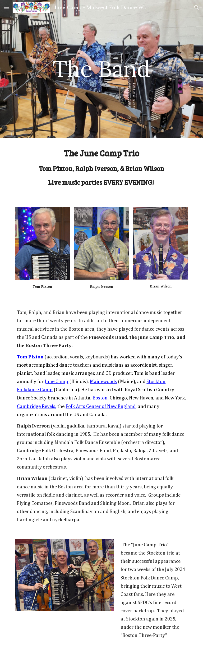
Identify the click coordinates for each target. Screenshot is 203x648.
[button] (6, 7)
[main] (101, 68)
